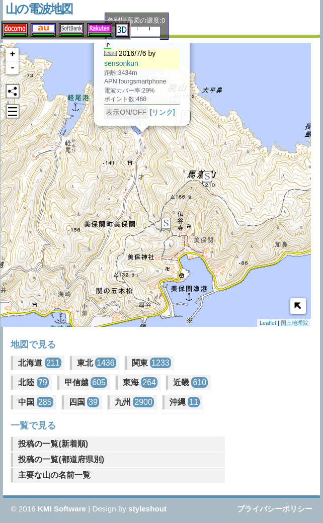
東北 (96, 363)
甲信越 (85, 382)
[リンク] (156, 111)
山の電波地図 (39, 9)
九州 (134, 402)
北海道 (39, 363)
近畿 (190, 382)
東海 (140, 382)
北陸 (33, 382)
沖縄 (185, 402)
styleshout (147, 508)
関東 (151, 363)
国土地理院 (294, 323)
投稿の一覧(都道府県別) (61, 459)
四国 (84, 402)
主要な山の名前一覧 (54, 475)
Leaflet (268, 323)
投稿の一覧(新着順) (53, 444)
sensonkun (115, 62)
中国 (35, 402)
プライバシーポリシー (274, 508)
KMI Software (62, 508)
